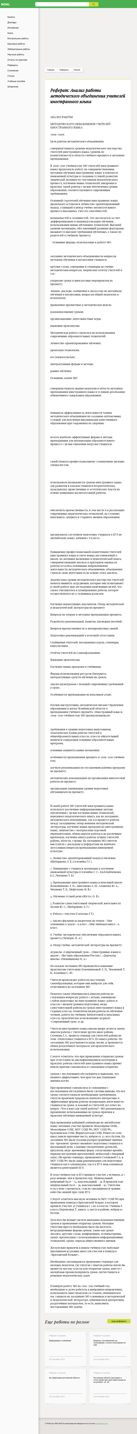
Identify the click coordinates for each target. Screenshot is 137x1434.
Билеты (11, 17)
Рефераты (12, 65)
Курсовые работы (16, 44)
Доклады (11, 22)
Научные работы (15, 54)
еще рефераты (118, 1321)
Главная (50, 70)
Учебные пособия (16, 81)
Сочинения (12, 70)
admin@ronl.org (102, 1423)
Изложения (13, 28)
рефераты (64, 70)
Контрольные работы (18, 38)
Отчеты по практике (17, 60)
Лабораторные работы (18, 49)
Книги (10, 33)
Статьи (10, 76)
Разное (77, 70)
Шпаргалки (12, 87)
